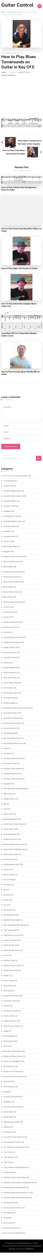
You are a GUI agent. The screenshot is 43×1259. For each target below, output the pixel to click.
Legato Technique (10, 940)
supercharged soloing (11, 1122)
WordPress (29, 1249)
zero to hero (8, 1223)
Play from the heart (10, 1011)
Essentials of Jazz (10, 763)
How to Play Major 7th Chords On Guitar (19, 268)
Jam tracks (7, 885)
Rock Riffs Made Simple (12, 1051)
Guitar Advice (8, 814)
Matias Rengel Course (11, 950)
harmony (6, 869)
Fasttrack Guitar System (12, 768)
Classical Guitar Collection (13, 637)
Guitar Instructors (9, 834)
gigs (5, 804)
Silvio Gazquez (8, 1086)
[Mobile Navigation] (39, 6)
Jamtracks (7, 895)
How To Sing (8, 879)
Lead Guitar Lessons (11, 935)
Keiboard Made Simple (11, 920)
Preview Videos (9, 1016)
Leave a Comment (8, 75)
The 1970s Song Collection (13, 1137)
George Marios (8, 799)
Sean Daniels (8, 1066)
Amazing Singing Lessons (12, 521)
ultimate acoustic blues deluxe (15, 1177)
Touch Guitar (8, 1172)
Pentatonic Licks (9, 1001)
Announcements (9, 536)
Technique (7, 1132)
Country (6, 662)
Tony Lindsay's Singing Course (14, 1167)
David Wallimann (9, 672)
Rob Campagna (9, 1036)
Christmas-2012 (9, 627)
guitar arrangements (11, 819)
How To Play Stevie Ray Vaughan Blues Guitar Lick (18, 305)
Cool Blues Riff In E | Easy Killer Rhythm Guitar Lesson (19, 334)
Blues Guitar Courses (11, 577)
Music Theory (8, 980)
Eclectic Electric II (10, 728)
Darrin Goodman (9, 667)
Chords (6, 617)
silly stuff (6, 1081)
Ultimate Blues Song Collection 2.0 (16, 1192)
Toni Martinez (8, 1157)
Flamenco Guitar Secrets (12, 779)
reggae (6, 1031)
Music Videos (8, 986)
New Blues (7, 991)
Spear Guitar (8, 1112)
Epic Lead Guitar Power (12, 738)
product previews (9, 1021)
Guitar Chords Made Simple (13, 824)
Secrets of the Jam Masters (13, 1076)
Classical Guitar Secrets (12, 642)
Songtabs (7, 1102)
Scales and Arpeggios (11, 1061)
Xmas (5, 1218)
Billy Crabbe (8, 566)
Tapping (6, 1127)
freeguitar (7, 784)
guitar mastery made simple (13, 844)
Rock (5, 1046)
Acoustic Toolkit (9, 506)
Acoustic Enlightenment (12, 491)
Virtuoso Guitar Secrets (12, 1208)
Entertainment (8, 733)
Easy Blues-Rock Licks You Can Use (16, 708)
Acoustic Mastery (10, 501)
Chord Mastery (9, 612)
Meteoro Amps (9, 960)
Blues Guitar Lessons (10, 53)
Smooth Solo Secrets (11, 1097)
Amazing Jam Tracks (11, 516)
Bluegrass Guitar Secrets (12, 572)
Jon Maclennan (8, 915)
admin (3, 72)
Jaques (5, 900)
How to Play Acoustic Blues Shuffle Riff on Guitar (20, 373)
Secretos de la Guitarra (12, 1071)
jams (5, 890)
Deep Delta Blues (10, 678)
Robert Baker (8, 1041)
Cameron (6, 607)
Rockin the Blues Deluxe (12, 1056)
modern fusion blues (11, 970)
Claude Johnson (9, 647)
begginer (6, 551)
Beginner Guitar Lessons (12, 556)
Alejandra (7, 511)
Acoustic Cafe (8, 486)
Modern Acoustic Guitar (12, 965)
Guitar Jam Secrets (10, 839)
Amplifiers (7, 531)
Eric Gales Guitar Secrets (12, 758)
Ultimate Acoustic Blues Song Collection (18, 1182)
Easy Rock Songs (9, 713)
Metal (5, 955)
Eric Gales (7, 753)
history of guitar (9, 874)
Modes (6, 975)
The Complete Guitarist (12, 1142)
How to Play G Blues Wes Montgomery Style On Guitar (19, 188)
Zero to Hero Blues (10, 1228)
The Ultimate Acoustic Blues (14, 1147)
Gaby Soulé (7, 794)
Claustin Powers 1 (10, 652)
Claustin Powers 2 (10, 657)
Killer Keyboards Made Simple (14, 925)
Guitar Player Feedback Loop (14, 849)
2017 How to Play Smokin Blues (15, 476)
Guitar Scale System (11, 854)
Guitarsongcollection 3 (11, 864)
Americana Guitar (9, 526)
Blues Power (8, 597)
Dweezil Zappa (9, 703)
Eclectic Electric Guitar (11, 723)
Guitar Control (17, 5)
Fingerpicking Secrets (11, 773)
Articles (6, 541)
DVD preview (8, 688)
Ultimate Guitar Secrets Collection (16, 1197)
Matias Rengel (8, 945)
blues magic (7, 587)
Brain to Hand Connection (12, 602)
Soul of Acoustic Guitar (12, 1107)
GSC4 (5, 809)
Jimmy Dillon (8, 910)
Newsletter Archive (10, 996)
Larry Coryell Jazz (9, 930)
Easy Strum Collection (11, 718)
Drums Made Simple (11, 683)
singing (6, 1091)
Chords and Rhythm (10, 622)
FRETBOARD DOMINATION (14, 789)
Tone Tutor (7, 1152)
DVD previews (8, 698)
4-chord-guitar (8, 481)
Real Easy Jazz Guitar (11, 1026)
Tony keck (7, 1162)
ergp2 (5, 748)
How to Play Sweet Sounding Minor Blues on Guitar (21, 229)
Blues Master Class (10, 592)
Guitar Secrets (8, 859)
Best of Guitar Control (11, 561)
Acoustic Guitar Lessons (12, 496)
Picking (6, 1006)
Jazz (5, 905)
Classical (6, 632)
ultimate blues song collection (14, 1187)
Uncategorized (8, 1202)
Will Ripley (7, 1213)
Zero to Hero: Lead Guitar (13, 1233)
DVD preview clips (10, 693)
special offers (8, 1117)
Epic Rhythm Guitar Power (13, 743)
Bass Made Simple (10, 546)
